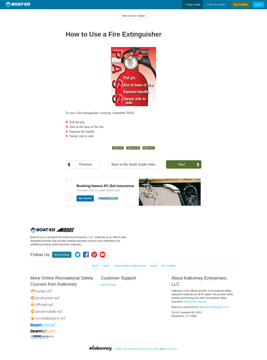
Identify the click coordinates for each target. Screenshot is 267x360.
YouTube (102, 254)
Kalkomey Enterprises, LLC (213, 307)
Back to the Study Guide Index (133, 164)
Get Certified (240, 4)
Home (153, 265)
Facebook (86, 254)
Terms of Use (170, 349)
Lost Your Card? (215, 4)
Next (181, 164)
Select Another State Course (130, 265)
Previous (85, 164)
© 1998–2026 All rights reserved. (129, 349)
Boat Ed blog (61, 254)
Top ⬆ (94, 265)
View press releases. (195, 301)
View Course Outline (133, 15)
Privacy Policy (152, 349)
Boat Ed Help (108, 284)
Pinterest (94, 254)
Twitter (77, 254)
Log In (258, 4)
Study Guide (192, 4)
